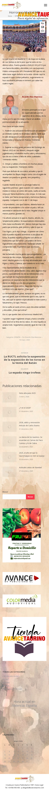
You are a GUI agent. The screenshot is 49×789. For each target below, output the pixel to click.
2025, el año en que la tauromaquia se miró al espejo (31, 454)
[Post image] (10, 397)
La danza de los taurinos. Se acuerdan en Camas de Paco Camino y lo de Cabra (31, 440)
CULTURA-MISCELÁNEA (11, 676)
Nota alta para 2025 (27, 393)
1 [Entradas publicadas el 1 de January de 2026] (18, 748)
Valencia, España (24, 703)
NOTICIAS (6, 682)
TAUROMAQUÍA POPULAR (12, 689)
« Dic (4, 766)
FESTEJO (6, 679)
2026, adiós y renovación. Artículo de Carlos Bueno (29, 424)
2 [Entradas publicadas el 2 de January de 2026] (22, 748)
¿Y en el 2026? (25, 408)
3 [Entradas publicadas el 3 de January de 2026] (27, 748)
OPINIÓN (17, 337)
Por (31, 337)
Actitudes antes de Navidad (30, 467)
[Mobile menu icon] (45, 5)
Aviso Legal (39, 785)
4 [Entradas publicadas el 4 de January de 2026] (31, 748)
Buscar (5, 492)
